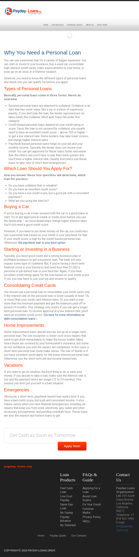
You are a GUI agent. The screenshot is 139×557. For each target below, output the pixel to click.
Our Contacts (78, 535)
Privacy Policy (92, 517)
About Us (90, 25)
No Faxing (66, 512)
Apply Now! (72, 446)
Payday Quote (58, 535)
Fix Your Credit (92, 504)
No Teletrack (68, 525)
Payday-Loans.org (18, 466)
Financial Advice (75, 25)
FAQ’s (86, 521)
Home (45, 25)
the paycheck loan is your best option (41, 242)
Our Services (58, 25)
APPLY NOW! (102, 25)
